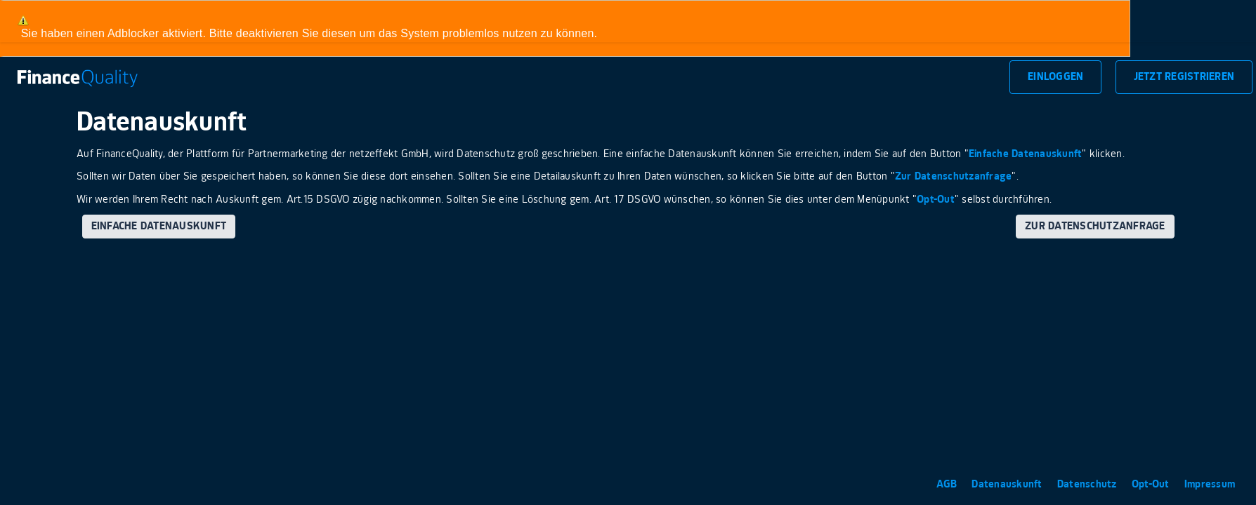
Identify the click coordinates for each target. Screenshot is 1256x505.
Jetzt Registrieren (1184, 77)
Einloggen (1055, 77)
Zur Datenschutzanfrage (953, 176)
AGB (948, 484)
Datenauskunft (1008, 484)
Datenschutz (1088, 484)
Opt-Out (936, 200)
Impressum (1209, 484)
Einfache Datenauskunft (1025, 154)
